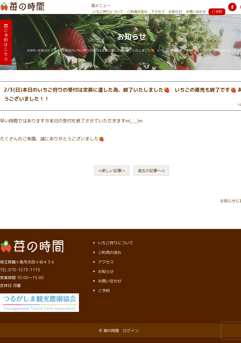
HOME (31, 50)
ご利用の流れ (137, 11)
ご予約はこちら (6, 42)
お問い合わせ (196, 11)
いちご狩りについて (108, 11)
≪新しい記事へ (111, 170)
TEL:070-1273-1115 (20, 269)
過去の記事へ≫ (151, 170)
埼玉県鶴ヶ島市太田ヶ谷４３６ (27, 262)
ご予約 (217, 11)
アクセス (158, 11)
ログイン (131, 330)
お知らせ (175, 11)
